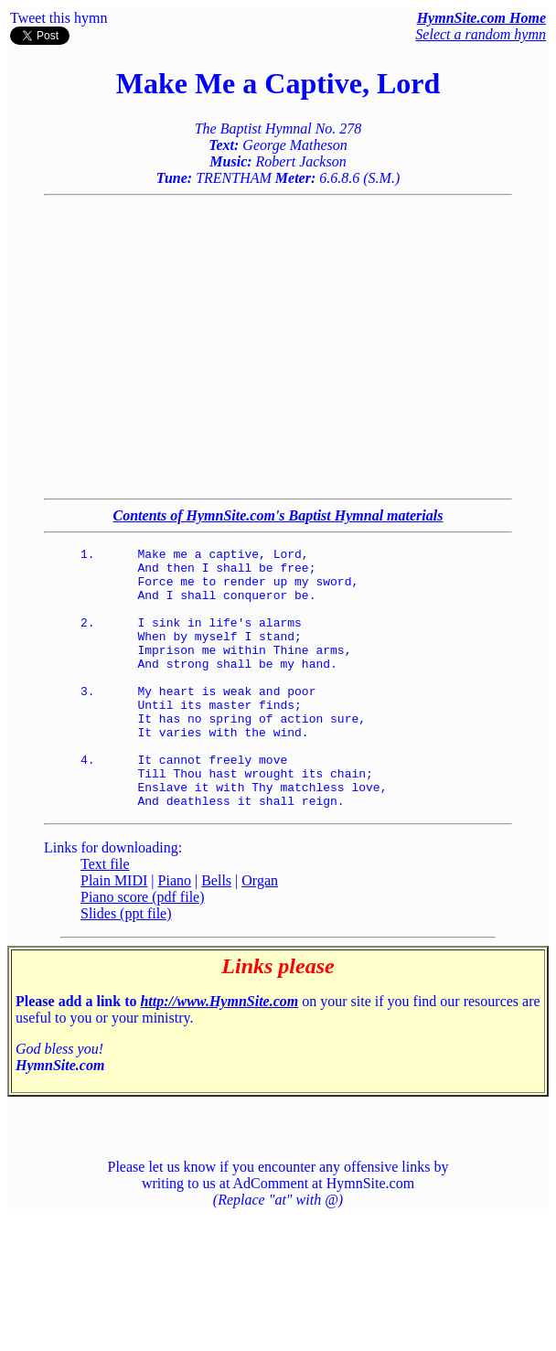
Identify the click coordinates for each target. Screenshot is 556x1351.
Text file (105, 916)
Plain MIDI (113, 932)
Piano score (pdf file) (142, 949)
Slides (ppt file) (126, 965)
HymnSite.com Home (481, 18)
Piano (174, 932)
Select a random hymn (480, 34)
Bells (216, 932)
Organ (259, 932)
